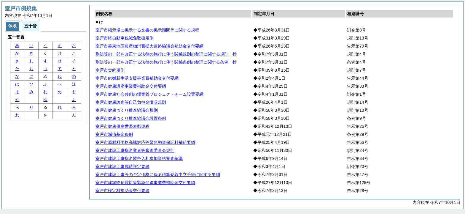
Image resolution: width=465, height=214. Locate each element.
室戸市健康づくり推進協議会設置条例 (130, 118)
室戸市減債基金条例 (114, 134)
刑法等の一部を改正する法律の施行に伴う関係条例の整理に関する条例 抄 (166, 62)
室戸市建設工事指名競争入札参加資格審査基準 (139, 158)
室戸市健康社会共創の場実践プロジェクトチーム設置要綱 (149, 94)
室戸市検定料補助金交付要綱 (122, 190)
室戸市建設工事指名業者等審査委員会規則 (134, 150)
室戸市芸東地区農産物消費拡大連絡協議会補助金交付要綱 (149, 46)
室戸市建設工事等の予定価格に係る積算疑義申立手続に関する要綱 (157, 174)
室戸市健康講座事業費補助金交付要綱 (130, 86)
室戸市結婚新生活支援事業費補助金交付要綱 (137, 78)
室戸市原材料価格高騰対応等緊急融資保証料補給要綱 (145, 142)
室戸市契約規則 (110, 70)
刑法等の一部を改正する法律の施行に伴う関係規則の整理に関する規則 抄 (166, 54)
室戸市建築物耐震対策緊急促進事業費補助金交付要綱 (145, 182)
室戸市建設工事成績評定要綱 (122, 166)
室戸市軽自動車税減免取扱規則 (124, 38)
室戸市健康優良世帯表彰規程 (122, 126)
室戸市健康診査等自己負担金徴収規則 (130, 102)
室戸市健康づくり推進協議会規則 (126, 110)
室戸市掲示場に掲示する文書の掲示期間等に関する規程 (147, 30)
